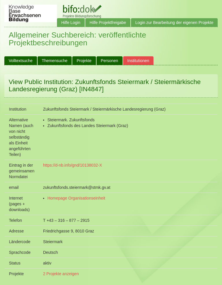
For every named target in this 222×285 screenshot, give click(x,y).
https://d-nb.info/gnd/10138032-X (72, 165)
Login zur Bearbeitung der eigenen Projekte (174, 22)
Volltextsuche (21, 60)
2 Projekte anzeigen (61, 273)
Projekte (84, 60)
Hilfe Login (70, 22)
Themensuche (55, 60)
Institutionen (138, 60)
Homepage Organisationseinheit (76, 198)
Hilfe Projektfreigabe (108, 22)
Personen (109, 60)
